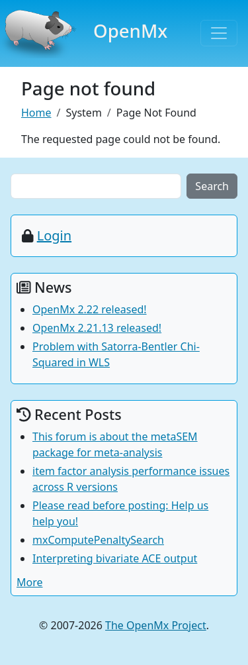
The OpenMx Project (155, 625)
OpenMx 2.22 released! (89, 309)
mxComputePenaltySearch (98, 540)
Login (54, 235)
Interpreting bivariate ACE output (114, 558)
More (30, 582)
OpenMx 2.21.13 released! (96, 328)
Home (36, 112)
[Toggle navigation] (218, 33)
